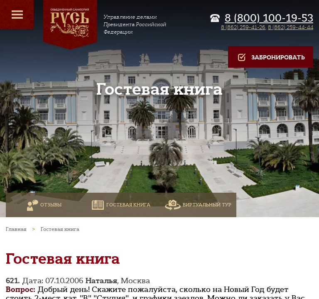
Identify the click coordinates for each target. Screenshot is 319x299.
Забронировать (270, 57)
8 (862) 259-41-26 (243, 27)
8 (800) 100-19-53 (269, 18)
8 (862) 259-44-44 (290, 27)
